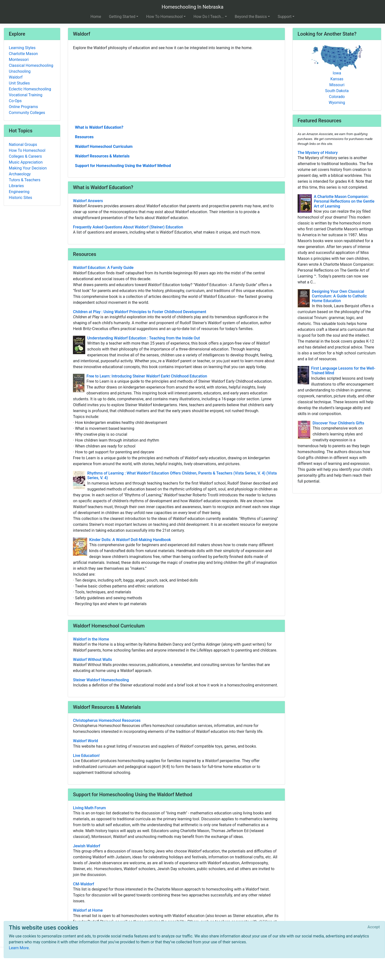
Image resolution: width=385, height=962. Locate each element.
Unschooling (20, 71)
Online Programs (23, 106)
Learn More (19, 948)
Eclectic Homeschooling (30, 89)
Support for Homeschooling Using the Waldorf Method (123, 165)
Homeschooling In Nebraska (192, 7)
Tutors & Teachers (24, 180)
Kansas (337, 79)
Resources (84, 137)
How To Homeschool (27, 150)
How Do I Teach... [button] (208, 16)
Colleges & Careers (25, 156)
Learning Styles (22, 47)
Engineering (19, 191)
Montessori (19, 59)
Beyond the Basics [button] (251, 16)
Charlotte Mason (23, 53)
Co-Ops (15, 100)
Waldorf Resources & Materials (102, 156)
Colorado (337, 96)
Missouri (336, 85)
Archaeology (20, 174)
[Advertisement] (176, 87)
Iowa (337, 73)
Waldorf (16, 77)
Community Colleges (27, 112)
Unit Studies (19, 83)
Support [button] (284, 16)
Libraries (16, 185)
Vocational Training (25, 95)
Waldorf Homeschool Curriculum (104, 146)
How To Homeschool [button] (164, 16)
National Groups (23, 144)
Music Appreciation (26, 162)
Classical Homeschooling (31, 65)
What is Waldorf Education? (99, 127)
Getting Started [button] (122, 16)
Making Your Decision (28, 168)
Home (96, 16)
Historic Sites (20, 197)
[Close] (374, 927)
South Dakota (337, 90)
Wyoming (337, 102)
